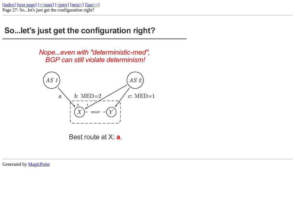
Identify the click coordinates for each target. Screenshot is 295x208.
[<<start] (46, 4)
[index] (9, 4)
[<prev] (62, 4)
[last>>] (92, 4)
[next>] (77, 4)
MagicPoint (39, 164)
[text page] (27, 4)
